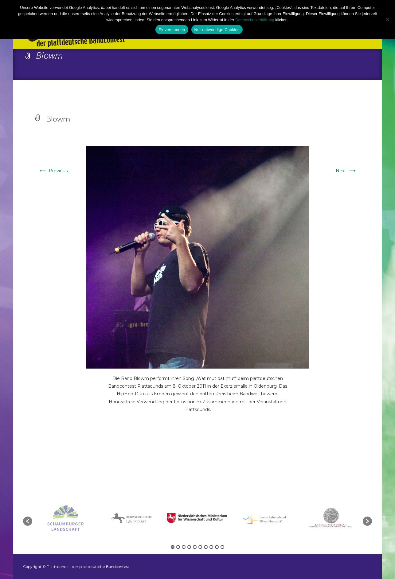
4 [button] (189, 547)
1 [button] (172, 547)
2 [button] (178, 547)
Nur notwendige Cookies (217, 29)
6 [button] (200, 547)
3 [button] (184, 547)
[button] (27, 521)
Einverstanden (171, 29)
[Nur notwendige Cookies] (387, 19)
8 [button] (211, 547)
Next (346, 171)
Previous (53, 171)
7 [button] (206, 547)
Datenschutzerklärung (254, 20)
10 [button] (222, 547)
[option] (198, 518)
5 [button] (195, 547)
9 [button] (217, 547)
